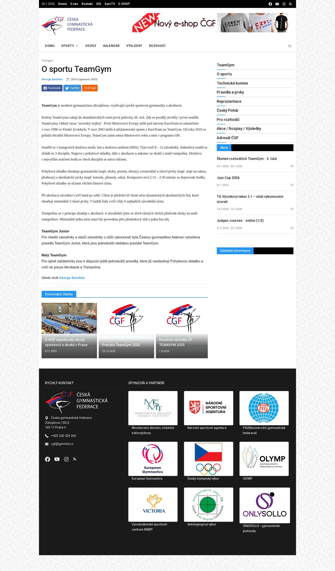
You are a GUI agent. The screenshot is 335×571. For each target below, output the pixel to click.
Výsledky (134, 46)
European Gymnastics (147, 478)
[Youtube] (57, 459)
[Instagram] (67, 459)
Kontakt (87, 4)
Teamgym (47, 60)
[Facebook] (48, 459)
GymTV (110, 4)
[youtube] (277, 4)
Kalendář (111, 46)
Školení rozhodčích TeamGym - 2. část (247, 159)
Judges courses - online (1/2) (240, 221)
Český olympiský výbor (203, 478)
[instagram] (284, 4)
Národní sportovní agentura (206, 428)
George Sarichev (52, 79)
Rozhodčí (157, 46)
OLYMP (247, 478)
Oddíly (90, 46)
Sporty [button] (67, 46)
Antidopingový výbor (201, 524)
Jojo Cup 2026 (228, 178)
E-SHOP (124, 4)
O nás (74, 4)
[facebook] (270, 4)
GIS (98, 4)
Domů (62, 4)
